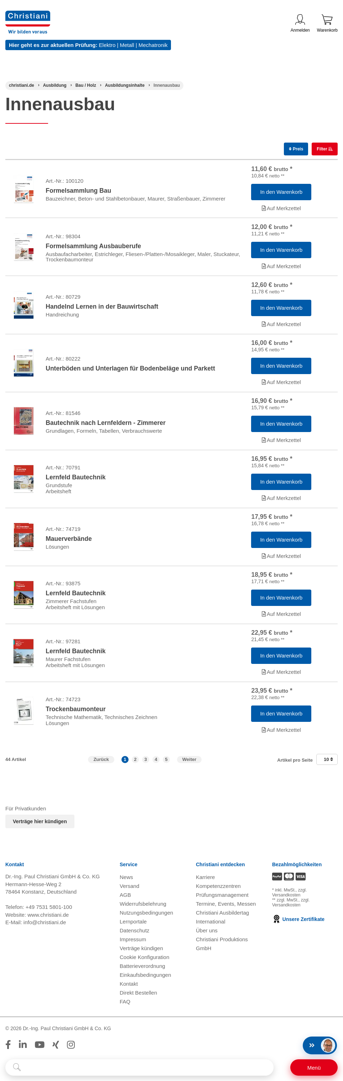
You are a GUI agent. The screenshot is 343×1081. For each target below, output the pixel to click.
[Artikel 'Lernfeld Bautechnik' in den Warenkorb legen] (281, 483)
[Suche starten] (16, 1067)
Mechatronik (153, 45)
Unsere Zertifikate (298, 922)
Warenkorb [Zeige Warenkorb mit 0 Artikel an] (327, 23)
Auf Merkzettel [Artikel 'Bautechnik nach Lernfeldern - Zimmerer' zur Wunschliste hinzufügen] (281, 441)
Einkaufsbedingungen (145, 978)
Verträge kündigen (141, 952)
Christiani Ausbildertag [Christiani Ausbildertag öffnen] (222, 916)
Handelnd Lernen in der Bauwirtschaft (102, 307)
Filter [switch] (322, 149)
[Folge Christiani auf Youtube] (40, 1048)
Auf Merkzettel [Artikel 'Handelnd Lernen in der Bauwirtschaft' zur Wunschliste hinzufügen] (281, 325)
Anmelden (300, 23)
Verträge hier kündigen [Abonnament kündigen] (40, 825)
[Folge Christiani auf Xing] (55, 1048)
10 (328, 762)
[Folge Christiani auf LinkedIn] (23, 1048)
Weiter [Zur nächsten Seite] (189, 762)
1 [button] (125, 762)
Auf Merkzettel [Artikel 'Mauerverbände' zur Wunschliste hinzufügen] (281, 558)
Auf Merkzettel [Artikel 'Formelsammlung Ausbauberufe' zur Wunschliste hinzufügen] (281, 266)
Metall (127, 45)
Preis (296, 149)
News (126, 881)
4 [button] (156, 762)
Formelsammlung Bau (78, 191)
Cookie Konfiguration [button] (144, 961)
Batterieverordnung (142, 969)
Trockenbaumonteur (75, 712)
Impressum (133, 943)
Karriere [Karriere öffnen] (205, 881)
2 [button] (135, 762)
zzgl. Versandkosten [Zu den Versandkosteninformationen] (289, 896)
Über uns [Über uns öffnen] (207, 934)
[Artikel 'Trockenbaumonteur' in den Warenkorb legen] (281, 717)
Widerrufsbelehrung (143, 907)
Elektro (107, 45)
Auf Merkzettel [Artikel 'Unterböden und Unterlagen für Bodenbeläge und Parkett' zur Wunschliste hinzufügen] (281, 383)
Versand (129, 889)
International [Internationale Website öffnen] (210, 925)
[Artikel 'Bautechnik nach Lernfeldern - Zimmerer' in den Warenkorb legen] (281, 425)
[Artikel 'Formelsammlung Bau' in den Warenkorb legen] (281, 192)
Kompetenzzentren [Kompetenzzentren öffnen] (218, 889)
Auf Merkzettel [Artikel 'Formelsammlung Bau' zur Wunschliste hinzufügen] (281, 208)
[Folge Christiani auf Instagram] (71, 1048)
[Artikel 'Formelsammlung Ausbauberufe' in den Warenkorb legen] (281, 250)
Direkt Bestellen (138, 996)
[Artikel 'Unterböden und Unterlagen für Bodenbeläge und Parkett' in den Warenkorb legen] (281, 367)
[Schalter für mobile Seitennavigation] (314, 1067)
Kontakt (129, 987)
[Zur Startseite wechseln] (27, 15)
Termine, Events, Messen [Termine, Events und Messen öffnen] (226, 907)
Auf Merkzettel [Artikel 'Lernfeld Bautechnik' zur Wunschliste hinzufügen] (281, 500)
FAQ (125, 1005)
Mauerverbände (69, 540)
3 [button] (145, 762)
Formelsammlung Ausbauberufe (93, 246)
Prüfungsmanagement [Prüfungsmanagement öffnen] (222, 898)
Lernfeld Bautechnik (75, 479)
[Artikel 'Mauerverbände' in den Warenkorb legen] (281, 542)
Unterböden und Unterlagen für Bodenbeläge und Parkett (130, 369)
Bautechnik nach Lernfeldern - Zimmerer (105, 424)
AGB (125, 898)
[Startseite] (21, 85)
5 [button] (166, 762)
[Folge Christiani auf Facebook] (8, 1048)
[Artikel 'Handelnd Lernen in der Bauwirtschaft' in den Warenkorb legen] (281, 308)
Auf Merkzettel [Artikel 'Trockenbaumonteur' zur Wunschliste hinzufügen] (281, 733)
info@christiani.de (45, 925)
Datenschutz (134, 934)
